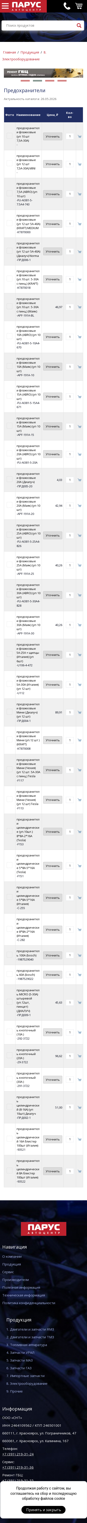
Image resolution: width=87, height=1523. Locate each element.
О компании (12, 1256)
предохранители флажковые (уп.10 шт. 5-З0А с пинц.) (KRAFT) (28, 277)
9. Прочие (14, 1391)
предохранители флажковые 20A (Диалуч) (28, 478)
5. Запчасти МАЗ (19, 1360)
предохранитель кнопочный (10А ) (28, 1030)
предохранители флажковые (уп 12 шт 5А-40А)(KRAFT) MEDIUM (28, 221)
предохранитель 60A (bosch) (28, 972)
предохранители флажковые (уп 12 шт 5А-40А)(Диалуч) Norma (28, 249)
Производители (15, 1279)
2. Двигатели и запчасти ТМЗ (30, 1337)
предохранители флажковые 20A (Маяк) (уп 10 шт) (28, 503)
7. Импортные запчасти (25, 1375)
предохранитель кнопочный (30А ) (28, 1077)
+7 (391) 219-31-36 (18, 1467)
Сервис (8, 1272)
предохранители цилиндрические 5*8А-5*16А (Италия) (28, 895)
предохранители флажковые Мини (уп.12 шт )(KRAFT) (28, 738)
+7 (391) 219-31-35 (18, 1480)
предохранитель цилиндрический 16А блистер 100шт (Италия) (28, 1137)
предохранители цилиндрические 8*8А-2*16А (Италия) (28, 927)
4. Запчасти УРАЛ (20, 1352)
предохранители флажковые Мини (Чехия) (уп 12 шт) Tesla (28, 798)
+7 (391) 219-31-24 (18, 1454)
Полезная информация (21, 1287)
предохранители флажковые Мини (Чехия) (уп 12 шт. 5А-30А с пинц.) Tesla (28, 768)
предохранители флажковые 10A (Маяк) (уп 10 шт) (28, 364)
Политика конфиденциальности (28, 1303)
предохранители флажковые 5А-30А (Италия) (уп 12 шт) (28, 682)
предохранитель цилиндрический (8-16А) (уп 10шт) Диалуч (28, 1105)
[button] (25, 81)
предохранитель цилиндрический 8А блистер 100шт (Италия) (28, 1169)
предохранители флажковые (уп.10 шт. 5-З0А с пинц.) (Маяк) (28, 305)
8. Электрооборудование (26, 1383)
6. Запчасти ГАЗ (19, 1368)
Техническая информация (23, 1295)
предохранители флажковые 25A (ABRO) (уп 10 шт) (28, 531)
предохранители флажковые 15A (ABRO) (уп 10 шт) (28, 392)
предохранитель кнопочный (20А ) (28, 1054)
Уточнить (53, 136)
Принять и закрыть (43, 1509)
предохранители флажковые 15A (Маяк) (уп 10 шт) (28, 424)
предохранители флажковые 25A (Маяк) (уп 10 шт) (28, 563)
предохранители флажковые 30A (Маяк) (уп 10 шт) (28, 623)
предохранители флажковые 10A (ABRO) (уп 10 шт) (28, 333)
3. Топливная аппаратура (26, 1344)
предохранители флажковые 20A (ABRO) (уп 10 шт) (28, 452)
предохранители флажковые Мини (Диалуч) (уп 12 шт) (28, 710)
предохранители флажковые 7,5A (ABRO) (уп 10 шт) (28, 189)
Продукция (29, 52)
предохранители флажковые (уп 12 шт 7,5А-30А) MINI (28, 162)
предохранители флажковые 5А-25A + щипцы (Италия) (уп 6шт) (28, 652)
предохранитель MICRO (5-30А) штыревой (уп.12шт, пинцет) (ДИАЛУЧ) (28, 1000)
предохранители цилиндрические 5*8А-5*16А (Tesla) (28, 863)
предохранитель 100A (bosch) (28, 953)
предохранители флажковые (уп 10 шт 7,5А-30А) (28, 134)
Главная (9, 52)
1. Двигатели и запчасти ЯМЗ (30, 1329)
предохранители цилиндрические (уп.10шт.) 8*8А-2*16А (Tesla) (28, 829)
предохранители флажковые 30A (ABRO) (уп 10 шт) (28, 591)
